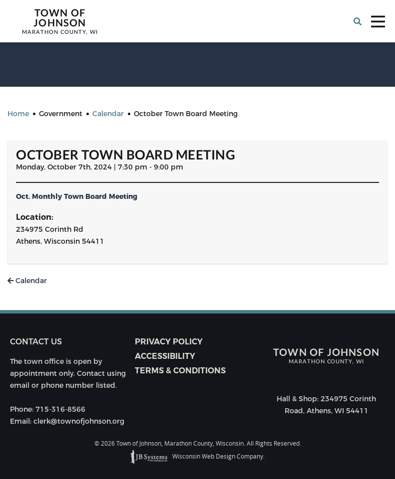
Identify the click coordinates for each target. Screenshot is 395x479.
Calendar (27, 280)
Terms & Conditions (180, 370)
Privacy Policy (169, 341)
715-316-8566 (60, 409)
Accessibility (165, 356)
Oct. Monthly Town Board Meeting (76, 196)
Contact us (36, 341)
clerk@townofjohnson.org (78, 421)
